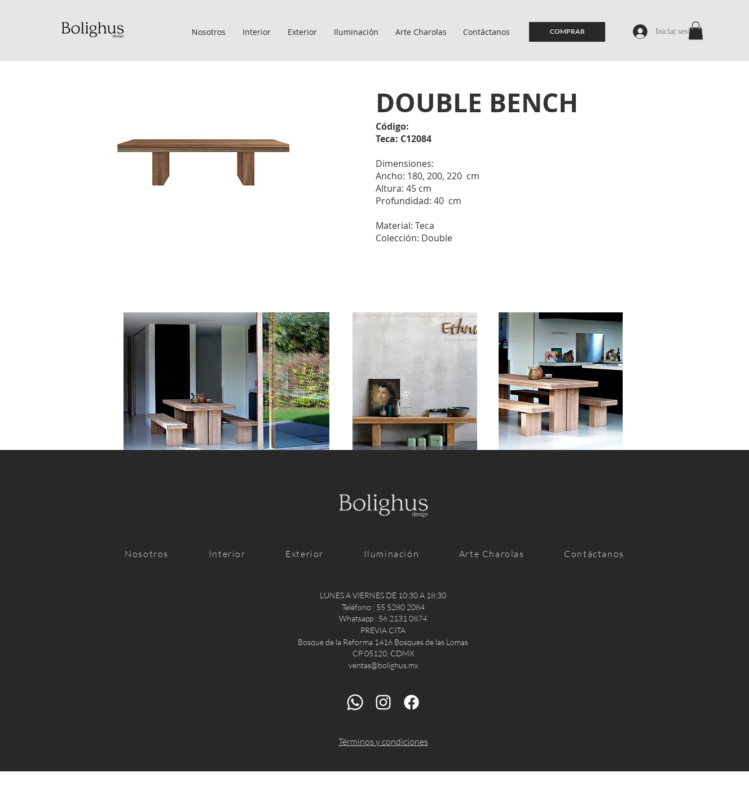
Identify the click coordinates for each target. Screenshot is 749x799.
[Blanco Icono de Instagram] (383, 702)
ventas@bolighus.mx (383, 665)
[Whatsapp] (355, 702)
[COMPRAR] (567, 32)
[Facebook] (411, 702)
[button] (695, 30)
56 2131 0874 (402, 618)
